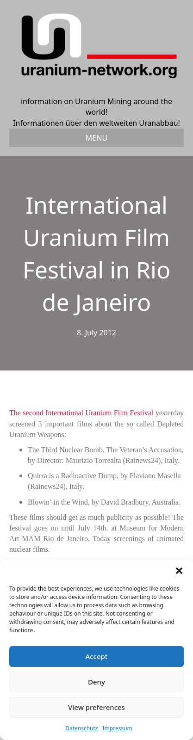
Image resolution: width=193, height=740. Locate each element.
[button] (179, 570)
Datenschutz (81, 728)
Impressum (117, 728)
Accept (96, 656)
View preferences (96, 707)
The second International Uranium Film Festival (81, 413)
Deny (96, 681)
